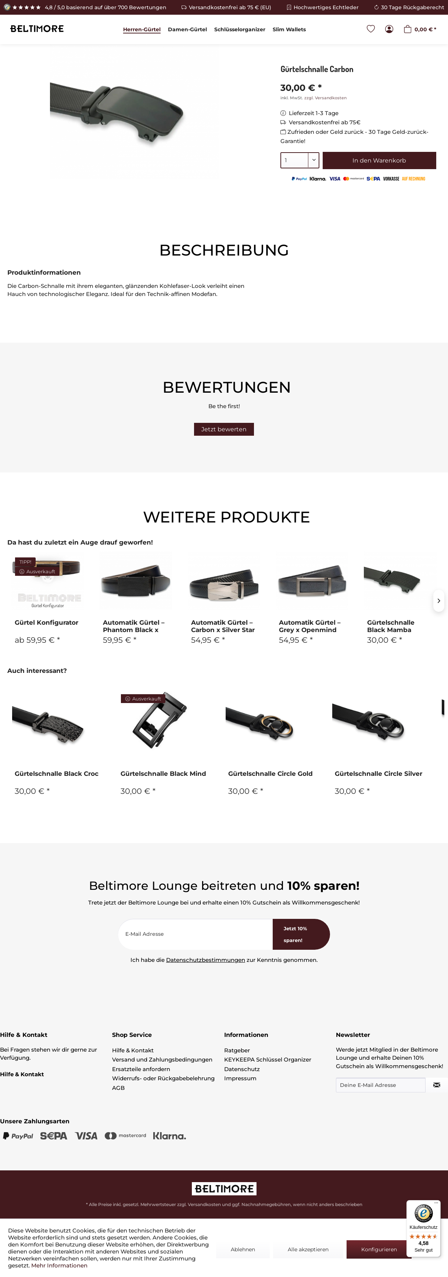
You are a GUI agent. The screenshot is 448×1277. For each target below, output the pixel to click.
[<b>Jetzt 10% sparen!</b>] (301, 934)
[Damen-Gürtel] (187, 29)
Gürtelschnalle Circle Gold (270, 773)
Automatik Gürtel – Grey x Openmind (310, 626)
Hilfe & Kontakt (133, 1050)
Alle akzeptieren (308, 1249)
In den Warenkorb (379, 160)
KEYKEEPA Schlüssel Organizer (267, 1059)
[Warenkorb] (420, 30)
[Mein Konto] (389, 30)
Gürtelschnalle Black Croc (56, 773)
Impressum (240, 1078)
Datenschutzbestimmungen (205, 959)
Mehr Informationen (59, 1265)
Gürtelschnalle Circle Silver (378, 773)
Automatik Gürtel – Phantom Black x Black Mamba (134, 626)
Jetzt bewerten (224, 429)
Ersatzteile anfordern (141, 1069)
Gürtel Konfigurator (46, 622)
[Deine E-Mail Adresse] (381, 1085)
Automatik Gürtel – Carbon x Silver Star (223, 626)
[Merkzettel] (370, 30)
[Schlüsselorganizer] (240, 29)
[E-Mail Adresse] (195, 934)
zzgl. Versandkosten (325, 97)
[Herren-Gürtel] (141, 29)
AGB (118, 1087)
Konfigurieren (379, 1249)
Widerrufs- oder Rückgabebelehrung (163, 1078)
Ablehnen (243, 1249)
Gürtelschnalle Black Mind (163, 773)
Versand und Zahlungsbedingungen (162, 1059)
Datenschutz (242, 1069)
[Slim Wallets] (289, 29)
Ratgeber (237, 1050)
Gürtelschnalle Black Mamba (391, 626)
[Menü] (436, 1204)
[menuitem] (141, 29)
